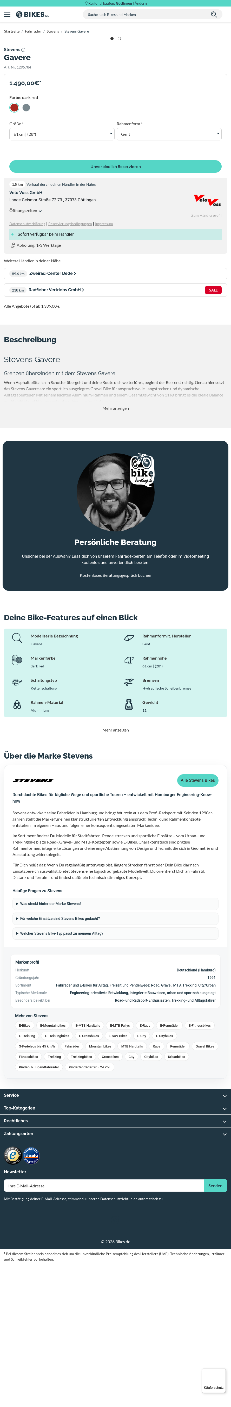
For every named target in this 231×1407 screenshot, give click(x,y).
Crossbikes (110, 1200)
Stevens (53, 31)
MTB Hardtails (132, 1189)
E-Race (145, 1168)
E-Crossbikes (89, 1179)
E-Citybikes (164, 1179)
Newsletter (15, 1314)
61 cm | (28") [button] (25, 277)
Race (156, 1189)
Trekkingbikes (81, 1200)
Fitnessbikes (28, 1200)
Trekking (54, 1200)
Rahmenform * (129, 266)
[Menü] (223, 1371)
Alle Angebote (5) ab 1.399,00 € (32, 448)
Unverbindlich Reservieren (115, 309)
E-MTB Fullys (120, 1168)
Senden (215, 1328)
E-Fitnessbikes (200, 1168)
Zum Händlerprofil (206, 358)
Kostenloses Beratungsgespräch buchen (115, 717)
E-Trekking (27, 1179)
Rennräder (178, 1189)
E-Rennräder (169, 1168)
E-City (141, 1179)
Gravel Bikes (205, 1189)
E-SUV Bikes (118, 1179)
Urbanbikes (176, 1200)
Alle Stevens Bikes (198, 923)
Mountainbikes (100, 1189)
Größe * (16, 266)
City (132, 1200)
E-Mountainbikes (53, 1168)
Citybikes (151, 1200)
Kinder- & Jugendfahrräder (39, 1210)
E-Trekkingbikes (57, 1179)
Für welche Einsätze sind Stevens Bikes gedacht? (60, 1061)
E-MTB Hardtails (87, 1168)
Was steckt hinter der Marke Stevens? (51, 1047)
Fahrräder (33, 31)
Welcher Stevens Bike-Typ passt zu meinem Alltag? (61, 1076)
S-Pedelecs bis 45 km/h (37, 1189)
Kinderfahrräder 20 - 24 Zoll (89, 1210)
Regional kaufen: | (117, 3)
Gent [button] (125, 277)
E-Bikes (24, 1168)
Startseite (11, 31)
